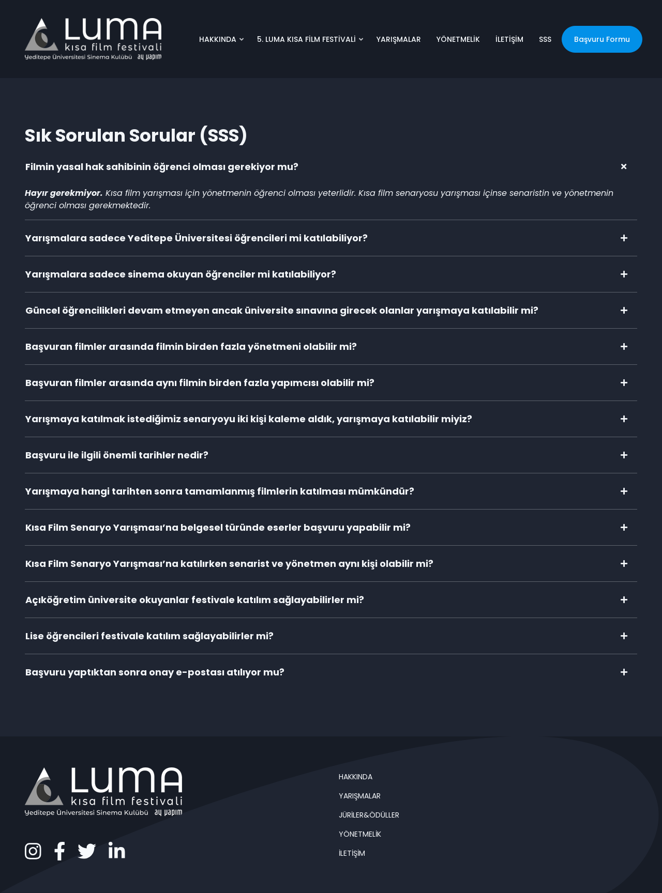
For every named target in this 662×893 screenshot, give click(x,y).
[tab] (331, 166)
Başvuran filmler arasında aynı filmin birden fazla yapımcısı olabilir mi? (199, 382)
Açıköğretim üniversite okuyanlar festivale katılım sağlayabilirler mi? (194, 599)
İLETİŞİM (509, 39)
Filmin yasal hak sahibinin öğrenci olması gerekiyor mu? (161, 166)
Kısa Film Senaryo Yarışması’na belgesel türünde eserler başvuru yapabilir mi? (218, 527)
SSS (545, 39)
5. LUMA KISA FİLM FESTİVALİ (311, 43)
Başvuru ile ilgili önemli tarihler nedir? (116, 455)
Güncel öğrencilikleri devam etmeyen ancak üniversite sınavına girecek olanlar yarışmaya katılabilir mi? (281, 310)
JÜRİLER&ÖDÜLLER (369, 815)
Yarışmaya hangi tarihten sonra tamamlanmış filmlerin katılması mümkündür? (219, 491)
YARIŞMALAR (399, 39)
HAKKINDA (222, 43)
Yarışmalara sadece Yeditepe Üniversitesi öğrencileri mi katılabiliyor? (196, 238)
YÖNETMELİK (458, 39)
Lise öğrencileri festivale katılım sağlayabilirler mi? (149, 635)
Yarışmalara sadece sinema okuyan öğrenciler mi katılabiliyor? (180, 274)
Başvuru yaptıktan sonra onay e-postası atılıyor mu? (154, 672)
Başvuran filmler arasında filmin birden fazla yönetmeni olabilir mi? (191, 346)
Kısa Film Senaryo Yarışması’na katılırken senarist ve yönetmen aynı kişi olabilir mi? (229, 563)
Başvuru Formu (602, 39)
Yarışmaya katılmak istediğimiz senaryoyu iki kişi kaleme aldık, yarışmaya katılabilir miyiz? (248, 418)
